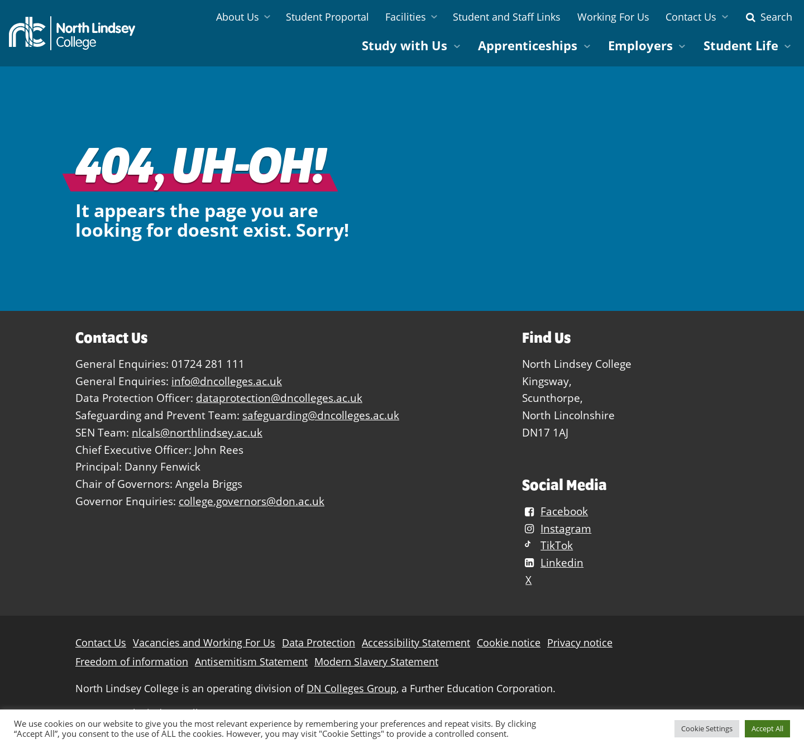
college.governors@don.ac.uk (251, 501)
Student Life (741, 45)
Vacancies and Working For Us (204, 642)
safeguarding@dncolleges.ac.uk (320, 415)
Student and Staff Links (507, 16)
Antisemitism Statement (251, 661)
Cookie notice (508, 642)
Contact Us (691, 16)
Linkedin (552, 562)
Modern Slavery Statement (376, 661)
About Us (237, 16)
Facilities (405, 16)
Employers (640, 45)
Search (767, 16)
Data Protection (318, 642)
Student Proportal (327, 16)
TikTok (547, 545)
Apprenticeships (527, 45)
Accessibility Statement (416, 642)
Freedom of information (131, 661)
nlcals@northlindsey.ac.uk (197, 432)
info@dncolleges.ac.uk (226, 381)
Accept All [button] (767, 728)
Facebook (555, 511)
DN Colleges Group (351, 688)
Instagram (556, 528)
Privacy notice (579, 642)
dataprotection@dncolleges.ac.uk (279, 398)
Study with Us (404, 45)
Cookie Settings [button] (707, 728)
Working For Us (613, 16)
